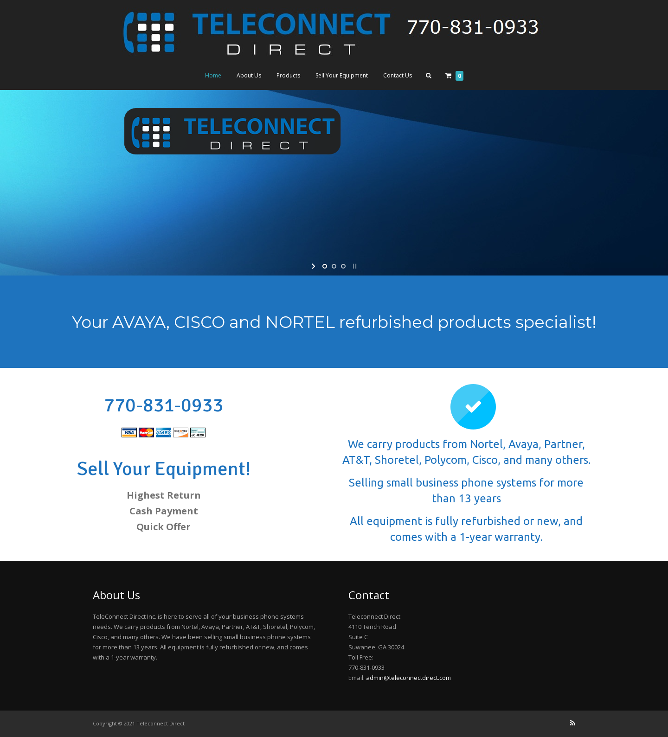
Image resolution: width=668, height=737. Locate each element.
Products (288, 75)
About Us (249, 75)
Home (213, 75)
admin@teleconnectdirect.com (408, 677)
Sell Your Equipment (341, 75)
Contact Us (397, 75)
